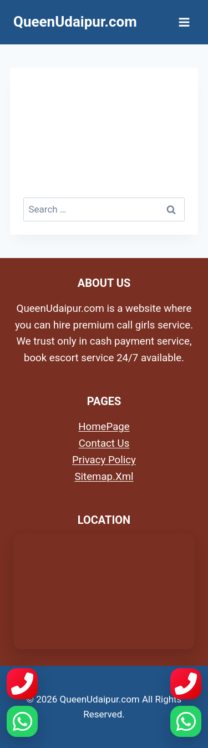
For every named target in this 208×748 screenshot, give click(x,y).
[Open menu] (184, 22)
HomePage (103, 427)
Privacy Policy (104, 460)
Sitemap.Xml (103, 477)
